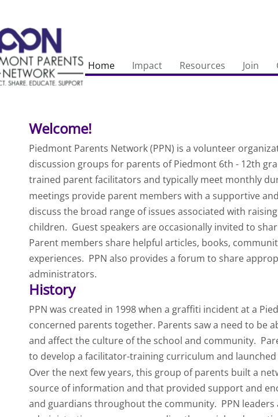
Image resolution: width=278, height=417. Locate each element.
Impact (147, 65)
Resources (202, 65)
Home (101, 65)
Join (251, 65)
